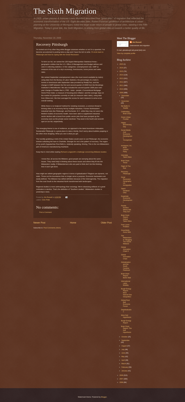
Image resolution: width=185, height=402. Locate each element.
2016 (121, 68)
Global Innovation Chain (126, 257)
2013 (121, 78)
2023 (121, 64)
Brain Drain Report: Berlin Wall (126, 276)
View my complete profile (126, 53)
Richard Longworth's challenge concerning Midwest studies (83, 152)
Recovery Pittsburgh (125, 173)
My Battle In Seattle (125, 107)
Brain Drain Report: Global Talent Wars (126, 218)
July (123, 349)
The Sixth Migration (64, 11)
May (123, 356)
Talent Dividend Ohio (125, 191)
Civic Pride (46, 200)
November (125, 101)
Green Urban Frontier (126, 118)
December (125, 96)
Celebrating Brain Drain (126, 112)
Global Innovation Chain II (126, 249)
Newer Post (39, 222)
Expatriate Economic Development (126, 199)
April (123, 360)
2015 (121, 71)
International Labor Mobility (125, 283)
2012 (121, 82)
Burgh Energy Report (126, 322)
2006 (121, 382)
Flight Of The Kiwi (126, 167)
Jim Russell (137, 42)
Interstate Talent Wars (126, 156)
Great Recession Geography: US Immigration (126, 181)
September (125, 340)
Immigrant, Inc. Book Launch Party (126, 148)
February (124, 367)
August (124, 346)
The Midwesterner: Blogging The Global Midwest (126, 240)
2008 (121, 375)
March (123, 364)
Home (73, 222)
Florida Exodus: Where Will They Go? (126, 209)
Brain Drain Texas (125, 162)
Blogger (104, 397)
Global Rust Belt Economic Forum (125, 303)
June (123, 353)
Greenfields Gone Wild (126, 231)
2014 (121, 75)
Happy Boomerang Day (126, 125)
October (124, 337)
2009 (121, 93)
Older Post (106, 222)
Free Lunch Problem (125, 226)
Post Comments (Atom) (52, 228)
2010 (121, 89)
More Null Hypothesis (126, 316)
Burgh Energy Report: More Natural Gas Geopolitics (126, 293)
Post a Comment (45, 212)
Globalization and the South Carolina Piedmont (126, 266)
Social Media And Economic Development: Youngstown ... (126, 136)
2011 (121, 85)
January (124, 371)
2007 (121, 379)
